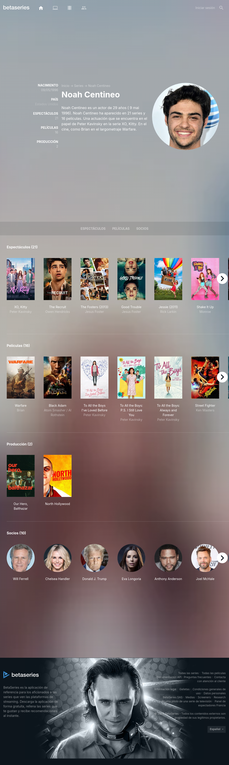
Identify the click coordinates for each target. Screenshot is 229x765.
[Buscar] (221, 7)
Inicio (65, 86)
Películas (120, 228)
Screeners (204, 697)
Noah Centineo (99, 86)
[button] (21, 562)
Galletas (184, 689)
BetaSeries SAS (172, 697)
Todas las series (188, 673)
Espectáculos (93, 228)
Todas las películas (214, 673)
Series (78, 86)
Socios (142, 228)
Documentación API (169, 677)
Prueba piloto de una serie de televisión (187, 701)
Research (220, 697)
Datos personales (215, 693)
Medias (190, 697)
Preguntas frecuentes (197, 677)
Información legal (165, 689)
